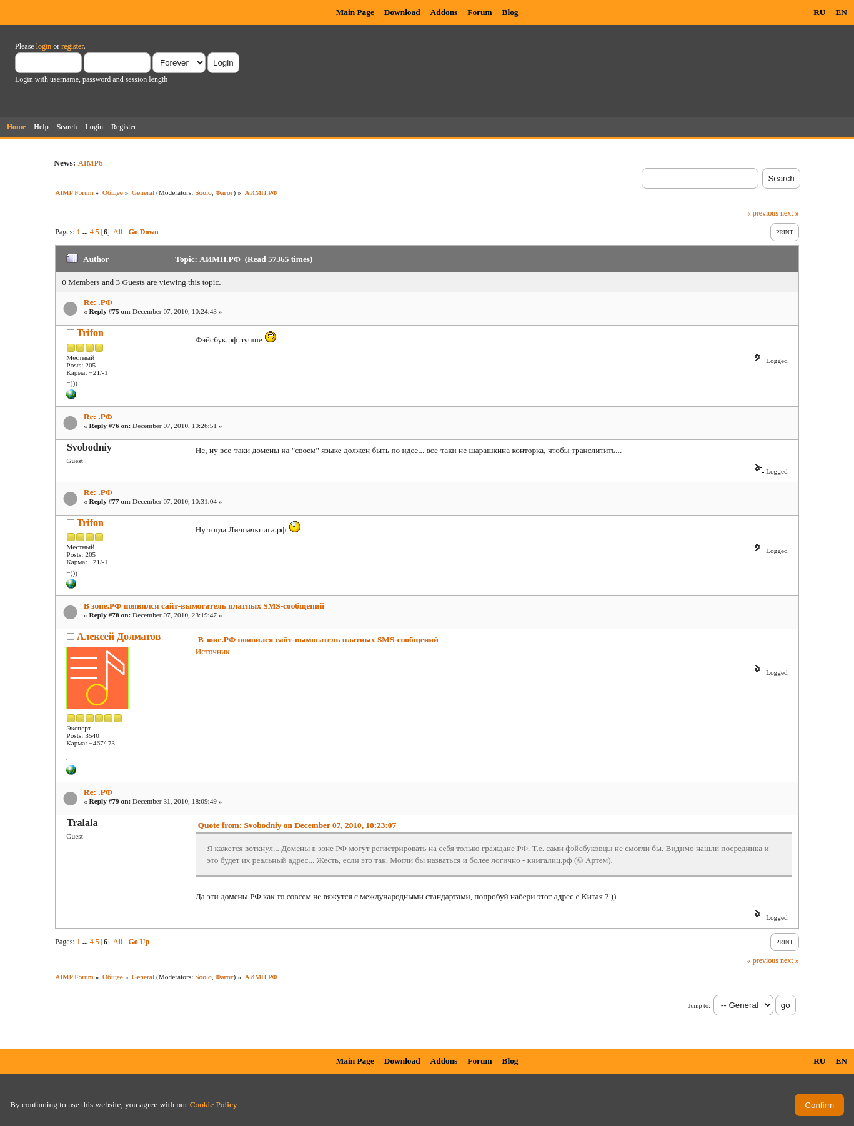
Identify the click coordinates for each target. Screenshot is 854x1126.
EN (841, 12)
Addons (444, 12)
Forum (479, 12)
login (44, 46)
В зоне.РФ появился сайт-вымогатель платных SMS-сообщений (204, 605)
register (72, 46)
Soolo (203, 192)
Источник (213, 651)
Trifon (90, 332)
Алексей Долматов (119, 636)
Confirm (819, 1105)
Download (402, 12)
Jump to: (699, 1005)
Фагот (225, 192)
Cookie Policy (213, 1104)
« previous (762, 213)
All (117, 231)
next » (789, 213)
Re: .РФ (98, 302)
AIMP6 (89, 162)
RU (819, 12)
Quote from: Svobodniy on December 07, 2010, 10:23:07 (297, 825)
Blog (510, 12)
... (86, 231)
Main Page (355, 12)
